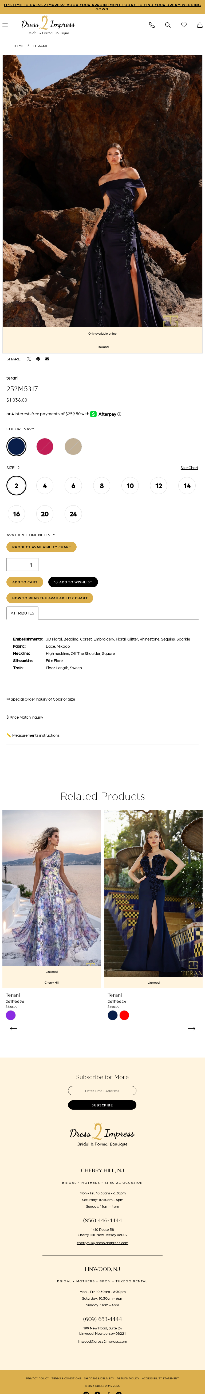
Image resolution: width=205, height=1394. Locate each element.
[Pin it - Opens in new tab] (38, 359)
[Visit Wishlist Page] (184, 25)
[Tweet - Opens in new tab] (29, 359)
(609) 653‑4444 (102, 1319)
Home (18, 46)
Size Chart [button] (189, 467)
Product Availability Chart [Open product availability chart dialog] (41, 547)
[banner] (48, 25)
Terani (40, 46)
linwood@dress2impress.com (102, 1341)
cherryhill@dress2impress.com (102, 1243)
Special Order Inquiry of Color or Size (43, 699)
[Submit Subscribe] (102, 1105)
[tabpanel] (102, 204)
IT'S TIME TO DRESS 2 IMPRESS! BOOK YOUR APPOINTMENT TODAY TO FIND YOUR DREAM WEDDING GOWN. (102, 6)
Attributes (22, 613)
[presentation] (51, 899)
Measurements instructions (36, 735)
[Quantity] (22, 564)
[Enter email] (102, 1091)
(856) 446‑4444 (102, 1221)
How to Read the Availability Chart (50, 598)
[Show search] (168, 25)
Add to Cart (25, 582)
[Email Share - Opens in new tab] (47, 359)
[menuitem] (152, 25)
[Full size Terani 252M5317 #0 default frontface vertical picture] (102, 204)
